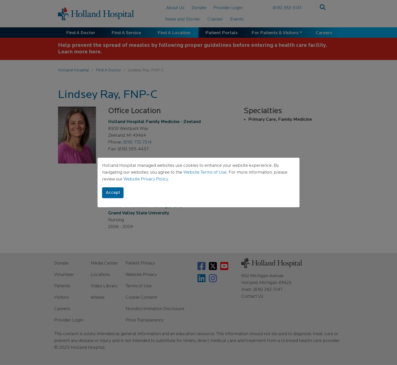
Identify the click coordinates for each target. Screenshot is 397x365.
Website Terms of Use (205, 172)
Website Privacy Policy (146, 179)
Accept (113, 192)
